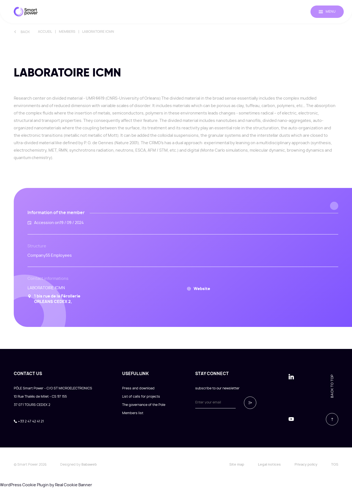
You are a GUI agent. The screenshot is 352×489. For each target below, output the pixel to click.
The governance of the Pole (143, 404)
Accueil (45, 31)
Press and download (138, 388)
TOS (334, 464)
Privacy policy (306, 464)
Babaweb (89, 464)
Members (67, 31)
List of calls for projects (141, 396)
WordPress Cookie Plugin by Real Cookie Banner (46, 485)
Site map (236, 464)
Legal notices (269, 464)
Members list (132, 413)
